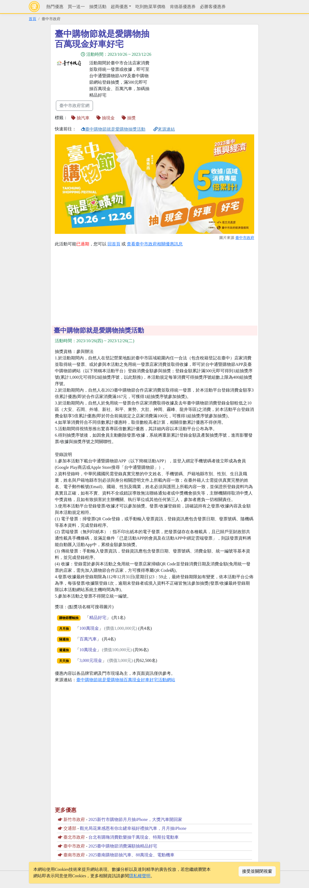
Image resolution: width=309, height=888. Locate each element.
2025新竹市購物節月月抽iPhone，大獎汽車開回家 (135, 819)
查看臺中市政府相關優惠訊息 (155, 244)
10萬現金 (88, 649)
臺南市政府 (74, 855)
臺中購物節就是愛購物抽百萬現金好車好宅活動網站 (125, 679)
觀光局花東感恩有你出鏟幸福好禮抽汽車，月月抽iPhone (133, 828)
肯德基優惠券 (183, 6)
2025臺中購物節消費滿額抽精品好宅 (122, 846)
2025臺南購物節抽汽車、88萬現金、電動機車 (131, 855)
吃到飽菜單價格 (150, 6)
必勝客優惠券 (213, 6)
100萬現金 (89, 628)
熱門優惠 (54, 6)
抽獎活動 (97, 6)
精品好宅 (97, 617)
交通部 (69, 828)
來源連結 (164, 129)
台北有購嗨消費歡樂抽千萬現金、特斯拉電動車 (133, 837)
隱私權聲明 (139, 876)
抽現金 (105, 118)
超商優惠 (119, 6)
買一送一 (76, 6)
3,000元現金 (91, 660)
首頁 (32, 19)
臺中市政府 (244, 237)
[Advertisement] (203, 66)
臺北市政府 (74, 837)
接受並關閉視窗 (257, 871)
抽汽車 (80, 118)
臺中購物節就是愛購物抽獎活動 (113, 129)
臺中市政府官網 (74, 105)
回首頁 (113, 244)
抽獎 (129, 118)
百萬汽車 (88, 639)
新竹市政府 (74, 819)
